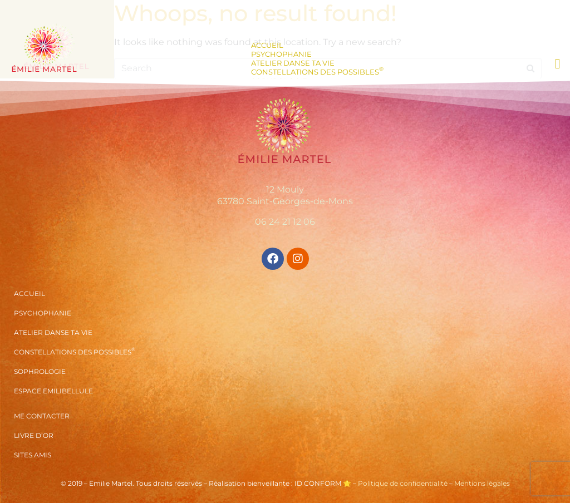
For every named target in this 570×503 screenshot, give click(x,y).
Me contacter (42, 416)
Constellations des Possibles (317, 71)
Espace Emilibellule (53, 391)
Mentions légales (482, 483)
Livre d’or (33, 435)
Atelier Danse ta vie (293, 62)
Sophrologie (40, 371)
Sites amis (32, 455)
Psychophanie (281, 54)
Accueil (267, 45)
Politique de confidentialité (403, 483)
